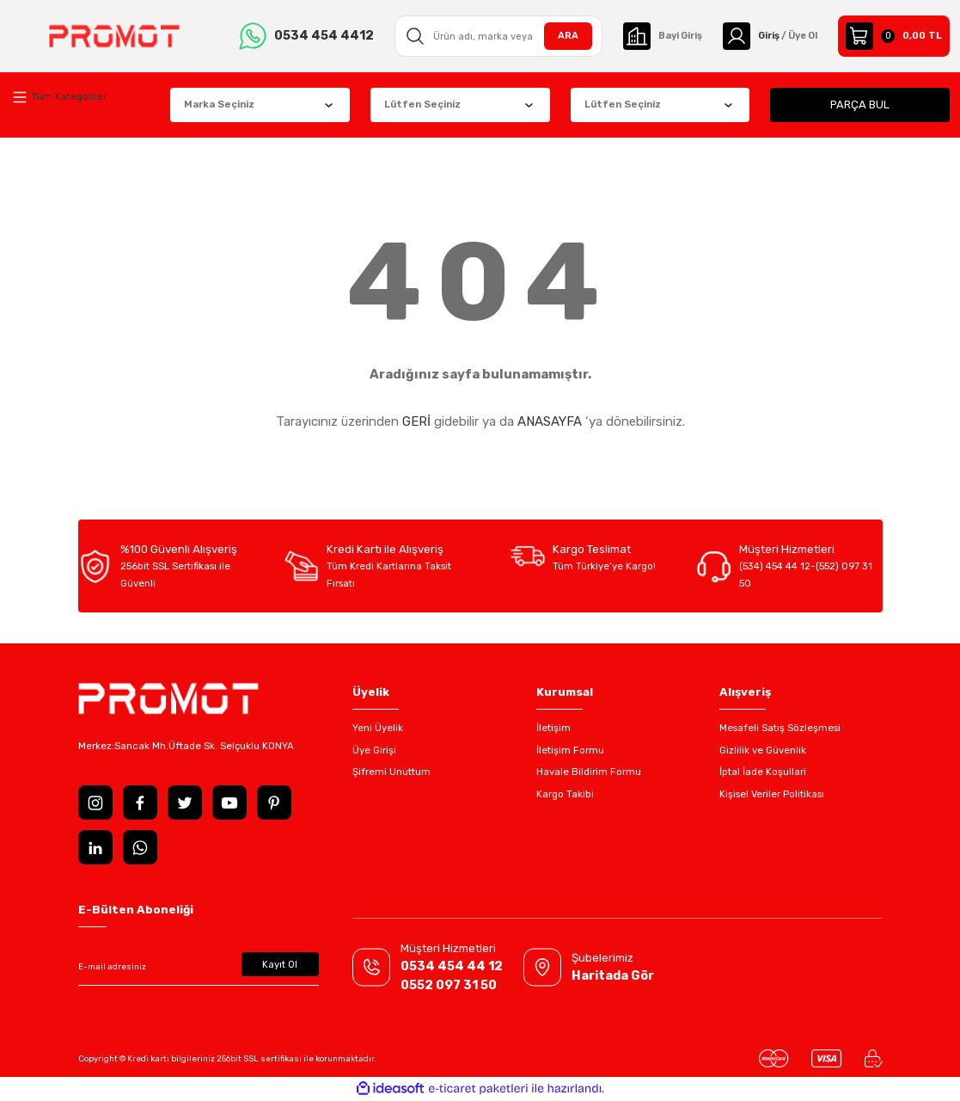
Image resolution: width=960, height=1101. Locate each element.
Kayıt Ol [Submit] (279, 964)
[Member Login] (767, 36)
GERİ (416, 421)
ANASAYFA (549, 421)
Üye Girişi (374, 750)
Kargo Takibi (565, 794)
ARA (559, 35)
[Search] (492, 36)
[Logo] (112, 36)
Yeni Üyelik (377, 728)
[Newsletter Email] (198, 967)
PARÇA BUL (860, 104)
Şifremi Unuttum (391, 772)
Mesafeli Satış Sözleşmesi (780, 728)
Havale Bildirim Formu (588, 772)
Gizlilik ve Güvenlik (762, 750)
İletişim (553, 728)
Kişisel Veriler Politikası (771, 794)
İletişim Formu (570, 750)
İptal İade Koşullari (762, 772)
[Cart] (894, 36)
